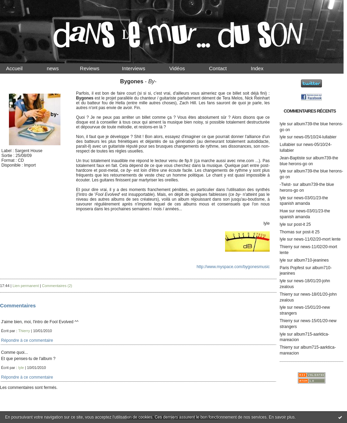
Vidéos (182, 68)
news (58, 68)
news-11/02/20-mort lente (317, 239)
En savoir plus (281, 417)
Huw (284, 211)
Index (263, 68)
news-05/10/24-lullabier (315, 137)
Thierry (286, 246)
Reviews (96, 68)
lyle (283, 123)
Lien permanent (26, 286)
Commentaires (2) (57, 286)
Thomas (287, 232)
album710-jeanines (311, 260)
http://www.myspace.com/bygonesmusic (233, 266)
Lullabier (287, 144)
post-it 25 (302, 224)
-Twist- (286, 184)
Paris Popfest (292, 267)
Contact (223, 68)
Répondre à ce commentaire (27, 340)
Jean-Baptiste (292, 158)
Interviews (139, 68)
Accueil (20, 68)
